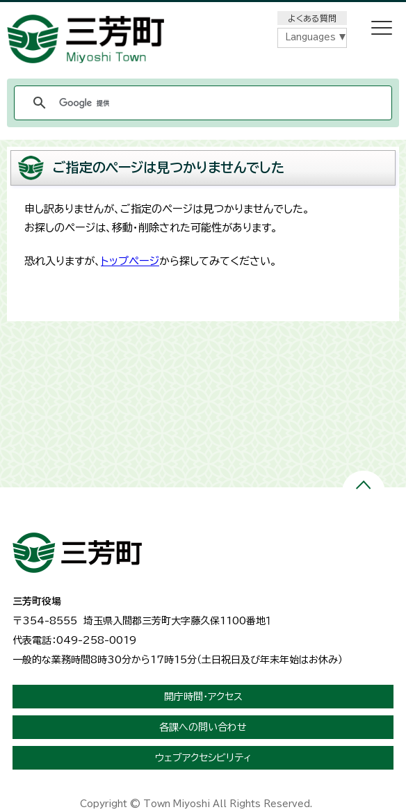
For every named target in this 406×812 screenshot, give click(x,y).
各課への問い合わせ (203, 727)
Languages (310, 37)
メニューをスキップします (203, 9)
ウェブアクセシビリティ (203, 758)
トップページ (130, 261)
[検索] (201, 103)
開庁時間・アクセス (203, 696)
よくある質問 (312, 18)
